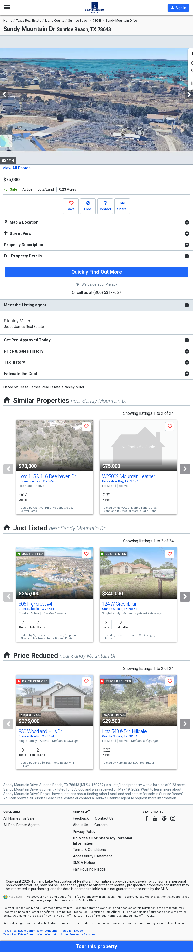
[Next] (185, 469)
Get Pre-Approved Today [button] (27, 340)
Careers (101, 825)
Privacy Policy (84, 831)
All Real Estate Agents (21, 825)
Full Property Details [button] (23, 256)
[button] (178, 8)
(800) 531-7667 (107, 292)
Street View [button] (17, 233)
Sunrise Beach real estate (54, 798)
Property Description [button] (23, 244)
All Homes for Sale (18, 818)
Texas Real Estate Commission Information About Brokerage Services (49, 934)
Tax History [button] (14, 362)
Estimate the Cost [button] (20, 373)
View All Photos (17, 167)
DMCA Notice (84, 862)
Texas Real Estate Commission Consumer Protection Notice (43, 930)
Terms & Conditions (89, 849)
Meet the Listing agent (25, 305)
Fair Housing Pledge (89, 869)
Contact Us (104, 818)
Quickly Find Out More (96, 272)
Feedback (81, 818)
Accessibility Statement (92, 856)
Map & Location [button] (21, 222)
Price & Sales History (23, 351)
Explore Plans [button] (88, 900)
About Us (80, 825)
